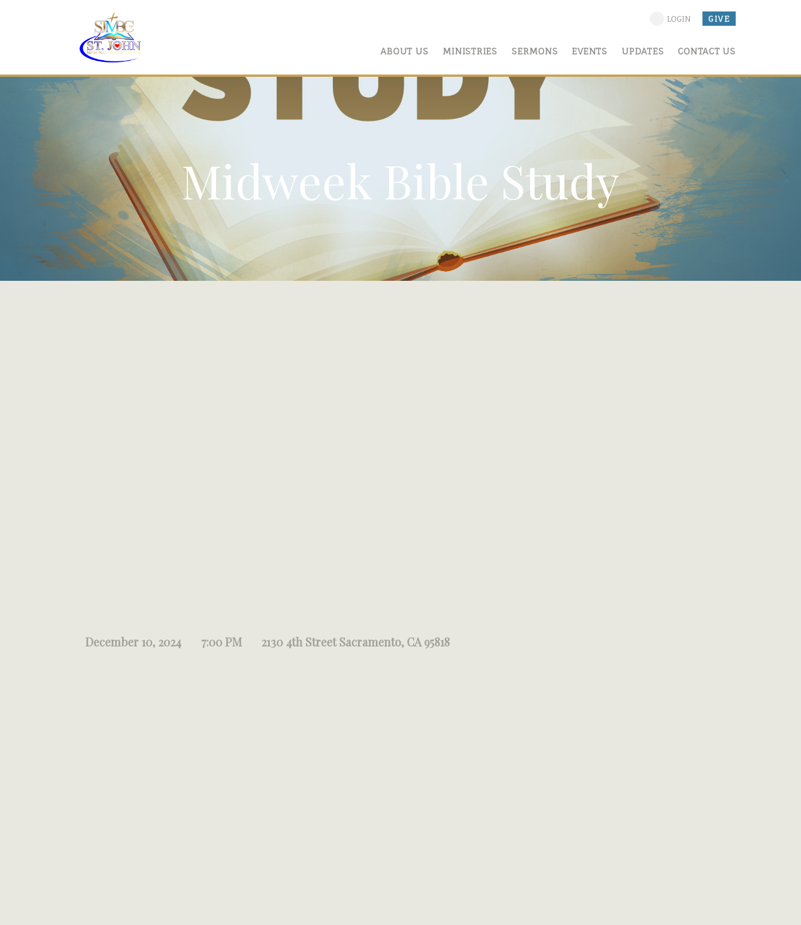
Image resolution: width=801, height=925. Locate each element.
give (719, 18)
